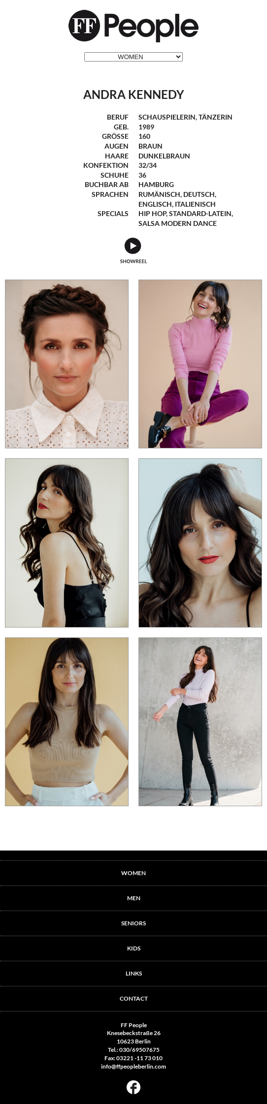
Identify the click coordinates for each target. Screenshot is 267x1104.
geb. (121, 127)
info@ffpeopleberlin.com (133, 1066)
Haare (117, 156)
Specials (113, 213)
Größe (115, 136)
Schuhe (114, 175)
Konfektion (106, 165)
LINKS (134, 973)
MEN (133, 898)
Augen (116, 146)
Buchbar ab (107, 184)
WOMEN (133, 873)
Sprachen (110, 194)
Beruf (118, 117)
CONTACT (134, 998)
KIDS (133, 948)
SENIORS (133, 923)
